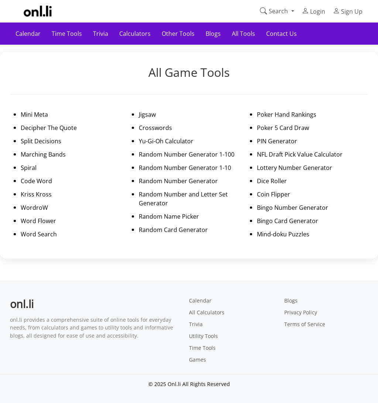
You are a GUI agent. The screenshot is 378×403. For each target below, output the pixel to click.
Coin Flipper (273, 194)
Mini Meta (34, 114)
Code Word (36, 181)
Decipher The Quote (49, 128)
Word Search (39, 234)
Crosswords (155, 128)
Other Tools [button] (178, 34)
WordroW (34, 208)
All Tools (243, 34)
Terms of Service (304, 324)
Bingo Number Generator (292, 208)
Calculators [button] (135, 34)
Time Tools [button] (67, 34)
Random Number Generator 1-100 (186, 154)
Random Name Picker (169, 216)
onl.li (22, 304)
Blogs (213, 34)
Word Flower (38, 221)
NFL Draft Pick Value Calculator (300, 154)
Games (197, 359)
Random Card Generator (173, 230)
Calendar (28, 34)
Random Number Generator (178, 181)
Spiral (29, 168)
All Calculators (206, 312)
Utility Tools (203, 335)
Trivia (100, 34)
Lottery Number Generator (294, 168)
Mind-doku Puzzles (283, 234)
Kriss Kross (36, 194)
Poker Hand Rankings (286, 114)
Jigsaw (147, 114)
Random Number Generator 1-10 (185, 168)
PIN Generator (277, 141)
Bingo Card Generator (287, 221)
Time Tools (202, 347)
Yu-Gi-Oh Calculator (166, 141)
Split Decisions (41, 141)
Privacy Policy (300, 312)
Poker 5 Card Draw (283, 128)
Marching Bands (43, 154)
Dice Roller (272, 181)
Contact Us (281, 34)
